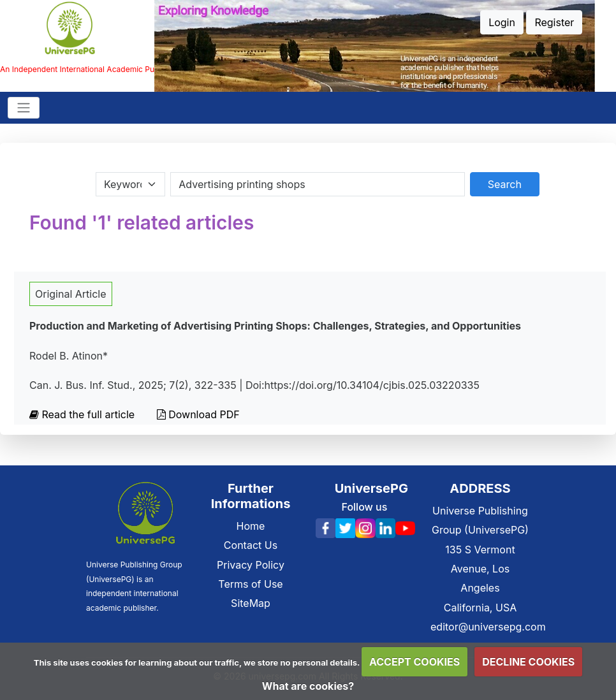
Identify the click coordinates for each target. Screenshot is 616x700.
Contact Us (250, 545)
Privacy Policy (250, 564)
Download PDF (198, 414)
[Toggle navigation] (24, 108)
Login (501, 22)
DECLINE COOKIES (528, 661)
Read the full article (83, 414)
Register (554, 22)
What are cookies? (308, 686)
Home (251, 526)
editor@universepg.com (488, 626)
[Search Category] (130, 184)
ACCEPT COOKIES (414, 661)
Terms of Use (250, 584)
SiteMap (250, 603)
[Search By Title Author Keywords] (317, 184)
